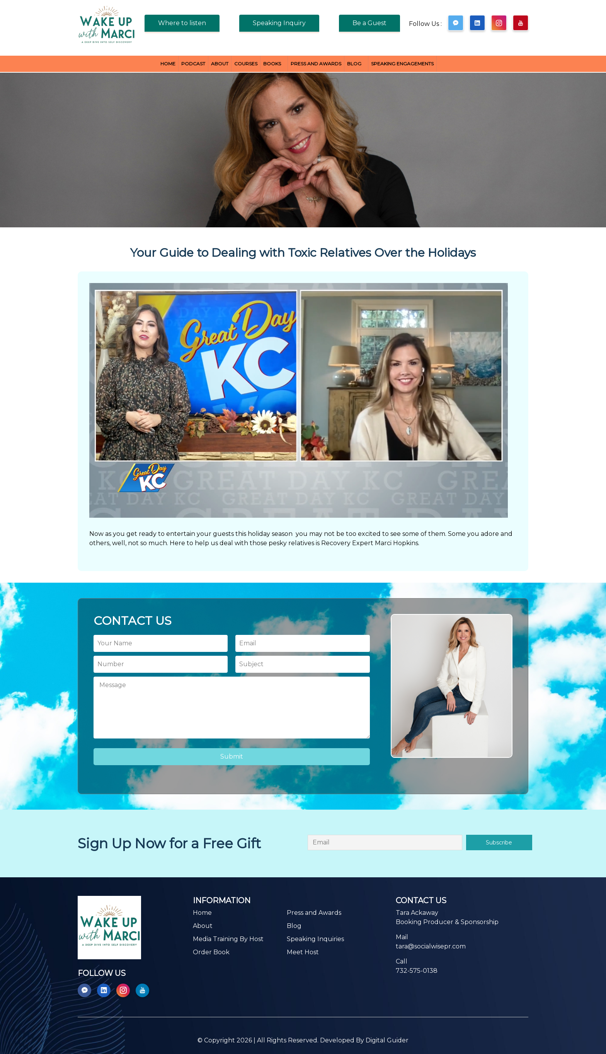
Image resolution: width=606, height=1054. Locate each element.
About (219, 64)
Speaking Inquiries (315, 939)
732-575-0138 (416, 970)
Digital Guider (387, 1040)
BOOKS (272, 64)
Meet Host (303, 952)
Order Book (211, 952)
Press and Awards (316, 64)
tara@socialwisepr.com (431, 946)
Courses (245, 64)
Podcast (193, 64)
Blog (354, 64)
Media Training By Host (228, 939)
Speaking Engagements (402, 64)
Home (167, 64)
